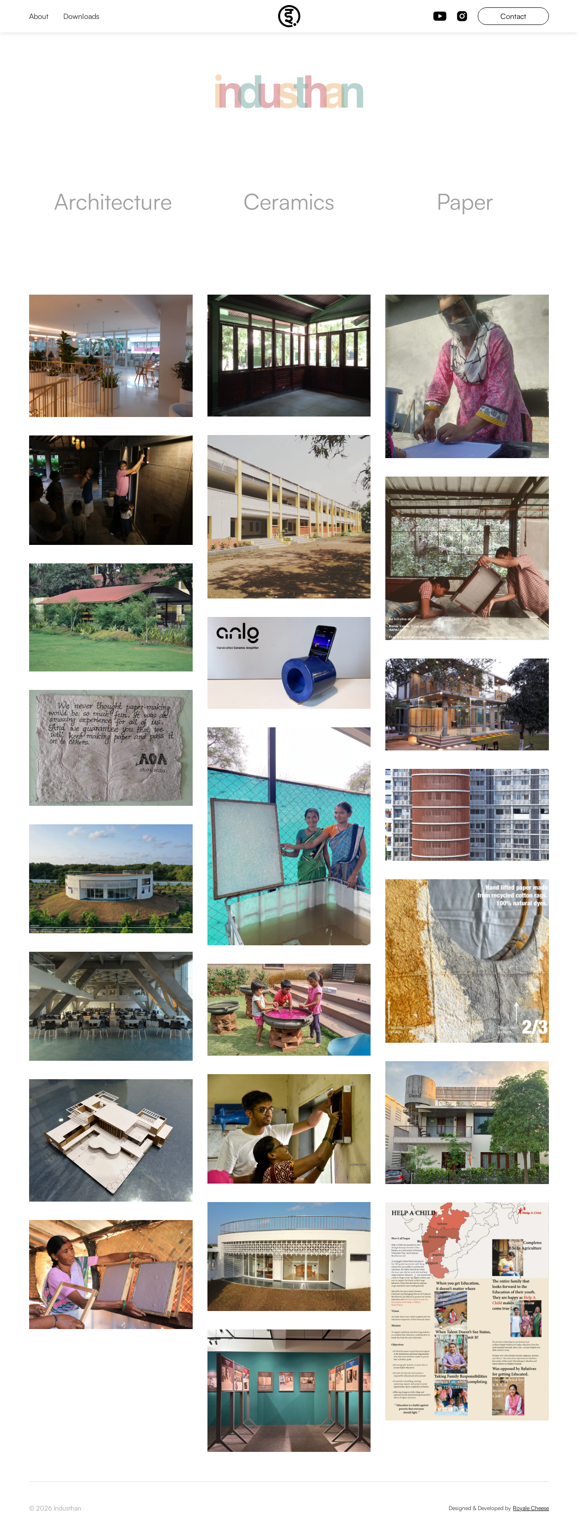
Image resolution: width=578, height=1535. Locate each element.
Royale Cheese (531, 1508)
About (39, 16)
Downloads (81, 16)
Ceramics (289, 201)
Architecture (113, 201)
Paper (465, 201)
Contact (513, 16)
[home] (289, 16)
